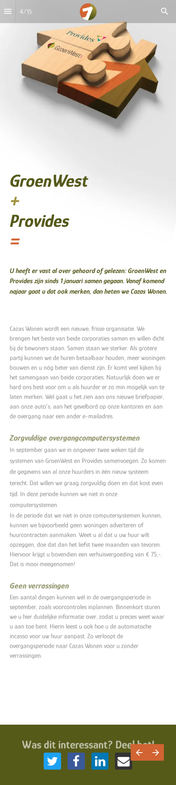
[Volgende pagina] (155, 752)
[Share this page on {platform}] (52, 761)
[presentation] (88, 160)
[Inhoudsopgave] (7, 11)
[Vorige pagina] (139, 752)
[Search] (164, 11)
